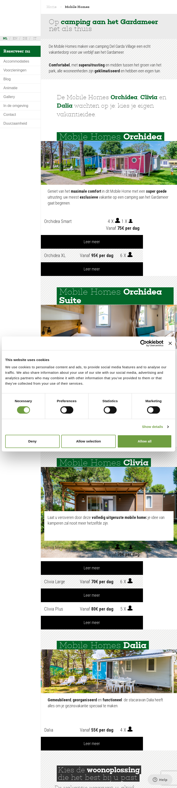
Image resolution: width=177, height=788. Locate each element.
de (25, 38)
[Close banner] (170, 343)
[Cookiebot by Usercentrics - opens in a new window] (143, 343)
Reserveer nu (16, 51)
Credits (63, 783)
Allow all (145, 441)
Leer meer (160, 221)
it (35, 38)
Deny (32, 441)
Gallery (9, 97)
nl (5, 38)
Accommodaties (16, 61)
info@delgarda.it (118, 778)
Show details (152, 427)
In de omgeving (15, 106)
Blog (7, 79)
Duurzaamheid (15, 123)
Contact (9, 114)
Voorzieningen (14, 70)
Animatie (10, 88)
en (15, 38)
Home (52, 7)
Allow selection (88, 441)
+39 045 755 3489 (145, 772)
